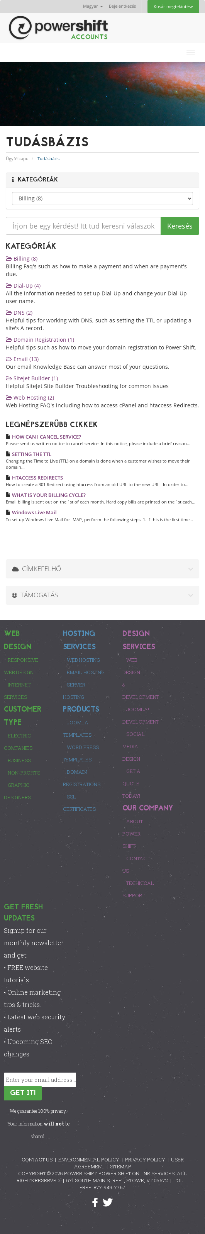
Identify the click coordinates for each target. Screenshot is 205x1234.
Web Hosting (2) (30, 397)
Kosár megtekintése (173, 6)
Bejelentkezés (122, 6)
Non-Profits (24, 772)
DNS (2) (19, 312)
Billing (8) (21, 258)
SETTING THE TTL (28, 454)
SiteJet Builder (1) (32, 378)
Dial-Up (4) (23, 285)
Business (19, 760)
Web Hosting (83, 659)
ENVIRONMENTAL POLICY (88, 1159)
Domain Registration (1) (40, 339)
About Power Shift (132, 833)
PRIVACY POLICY (145, 1159)
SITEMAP (120, 1166)
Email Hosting (86, 672)
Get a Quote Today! (131, 783)
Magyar (93, 6)
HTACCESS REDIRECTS (34, 477)
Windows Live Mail (31, 512)
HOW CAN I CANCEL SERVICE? (43, 436)
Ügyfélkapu (17, 158)
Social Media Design (133, 746)
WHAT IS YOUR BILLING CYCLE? (46, 495)
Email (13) (22, 359)
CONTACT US (37, 1159)
